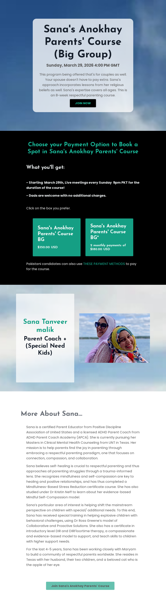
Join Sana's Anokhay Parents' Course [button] (80, 592)
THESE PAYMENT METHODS (104, 264)
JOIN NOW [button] (83, 103)
